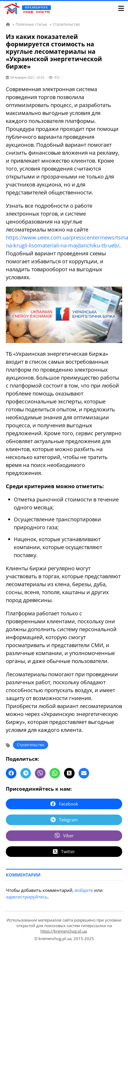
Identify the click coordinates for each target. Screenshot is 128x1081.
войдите (84, 890)
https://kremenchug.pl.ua (63, 931)
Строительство (30, 744)
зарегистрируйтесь (27, 897)
